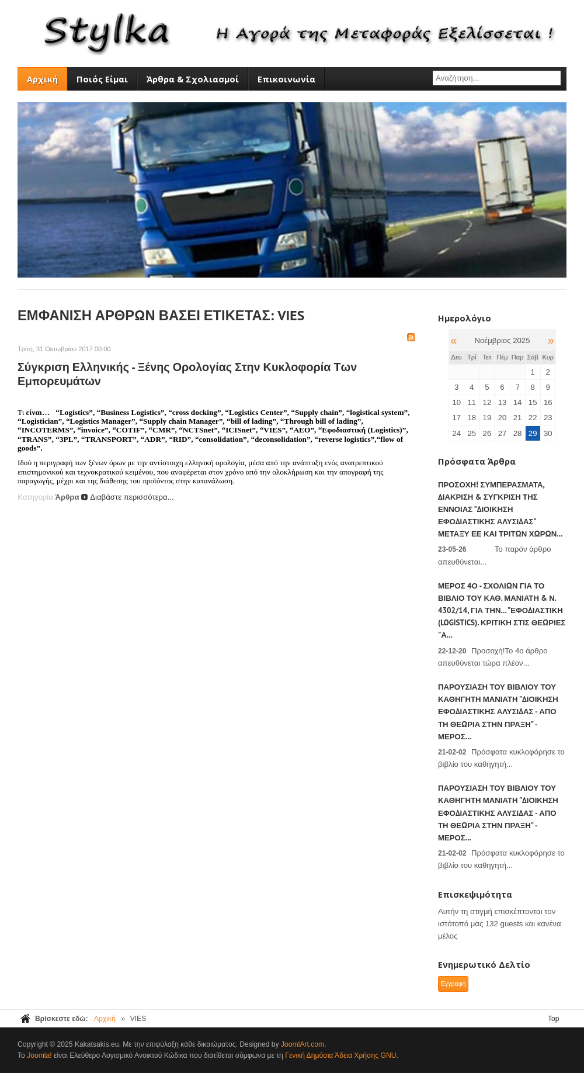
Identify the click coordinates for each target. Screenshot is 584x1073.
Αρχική (105, 1019)
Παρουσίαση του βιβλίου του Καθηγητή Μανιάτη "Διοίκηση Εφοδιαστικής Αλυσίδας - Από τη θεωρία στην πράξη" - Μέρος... (498, 712)
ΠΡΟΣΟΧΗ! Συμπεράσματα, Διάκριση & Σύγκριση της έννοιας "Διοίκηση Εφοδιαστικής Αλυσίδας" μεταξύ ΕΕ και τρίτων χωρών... (500, 509)
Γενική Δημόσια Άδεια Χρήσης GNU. (341, 1055)
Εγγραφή (453, 983)
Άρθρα (67, 497)
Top (553, 1019)
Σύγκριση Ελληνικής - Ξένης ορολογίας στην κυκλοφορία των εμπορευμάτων (187, 373)
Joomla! (39, 1055)
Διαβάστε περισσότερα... (132, 497)
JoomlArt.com (302, 1044)
